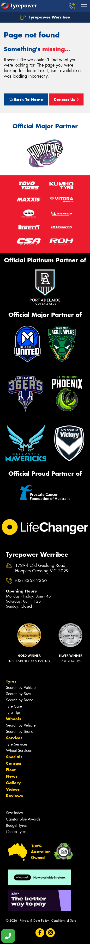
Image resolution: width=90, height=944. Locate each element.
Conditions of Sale (63, 921)
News (12, 776)
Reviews (14, 795)
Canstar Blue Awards (23, 819)
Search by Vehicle (21, 687)
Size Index (14, 812)
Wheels (13, 719)
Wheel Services (18, 750)
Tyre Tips (13, 712)
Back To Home (26, 99)
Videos (13, 789)
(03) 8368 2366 (31, 580)
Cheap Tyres (16, 831)
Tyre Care (14, 706)
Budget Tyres (16, 825)
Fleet (11, 769)
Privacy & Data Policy (34, 921)
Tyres (11, 681)
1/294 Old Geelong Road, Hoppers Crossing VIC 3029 (42, 568)
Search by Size (18, 693)
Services (14, 737)
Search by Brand (19, 700)
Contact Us (66, 99)
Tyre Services (16, 744)
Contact (13, 763)
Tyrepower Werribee (45, 17)
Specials (14, 756)
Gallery (13, 782)
